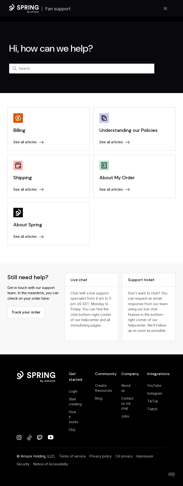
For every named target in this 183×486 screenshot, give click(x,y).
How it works (73, 417)
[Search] (81, 68)
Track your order (26, 312)
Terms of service (72, 456)
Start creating (75, 401)
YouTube (154, 385)
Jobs (125, 416)
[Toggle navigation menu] (165, 8)
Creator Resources (103, 387)
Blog (98, 398)
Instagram (154, 393)
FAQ (72, 430)
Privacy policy (101, 456)
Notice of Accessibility (50, 464)
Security (23, 464)
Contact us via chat (127, 403)
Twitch (152, 409)
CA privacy (124, 456)
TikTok (152, 401)
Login (73, 391)
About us (126, 387)
